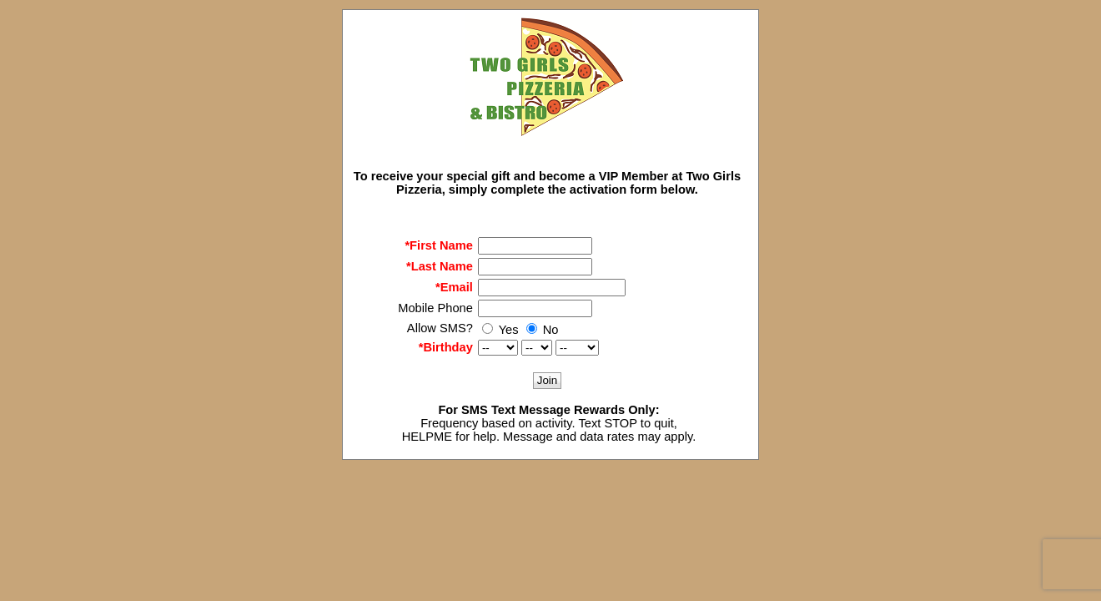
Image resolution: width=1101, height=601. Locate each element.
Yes (500, 329)
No (542, 329)
